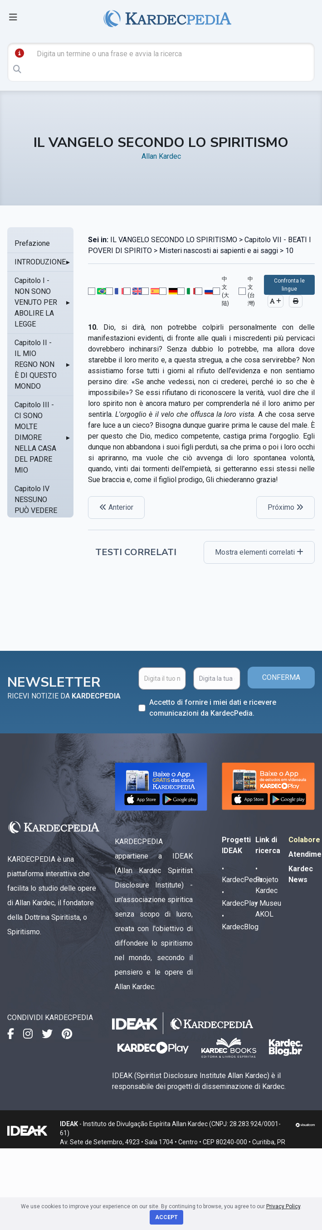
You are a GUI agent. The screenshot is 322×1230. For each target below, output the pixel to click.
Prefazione (32, 243)
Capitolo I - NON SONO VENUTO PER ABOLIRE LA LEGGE (36, 302)
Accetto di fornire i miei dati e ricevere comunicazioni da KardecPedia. (212, 708)
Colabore (304, 839)
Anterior (116, 507)
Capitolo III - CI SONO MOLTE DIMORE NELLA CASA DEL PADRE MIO (35, 437)
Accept (166, 1217)
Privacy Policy (283, 1206)
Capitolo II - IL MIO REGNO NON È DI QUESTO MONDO (36, 364)
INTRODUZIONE (40, 262)
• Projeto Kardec (266, 879)
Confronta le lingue (289, 285)
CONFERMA (281, 677)
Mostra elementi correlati (259, 552)
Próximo (285, 507)
